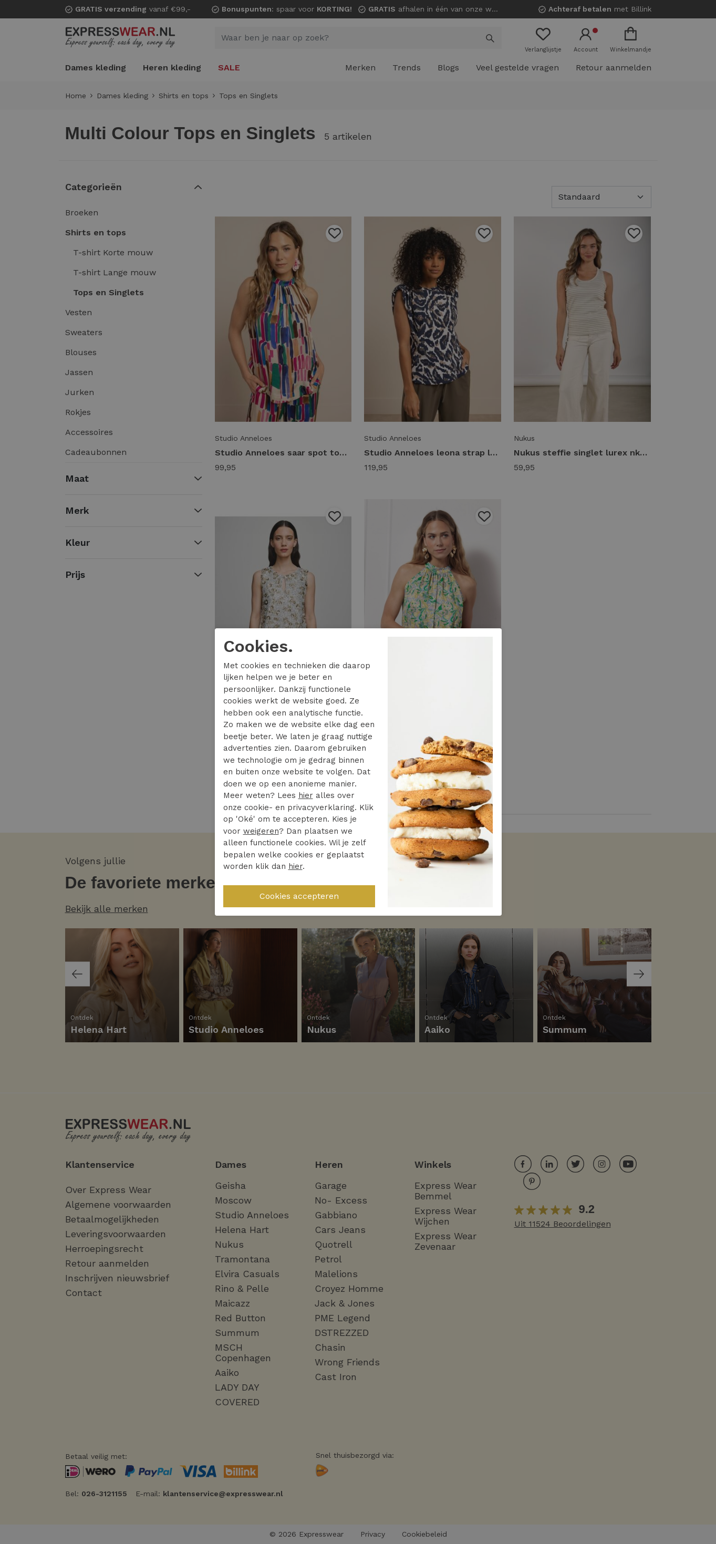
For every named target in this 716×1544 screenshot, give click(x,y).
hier (305, 795)
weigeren (261, 831)
